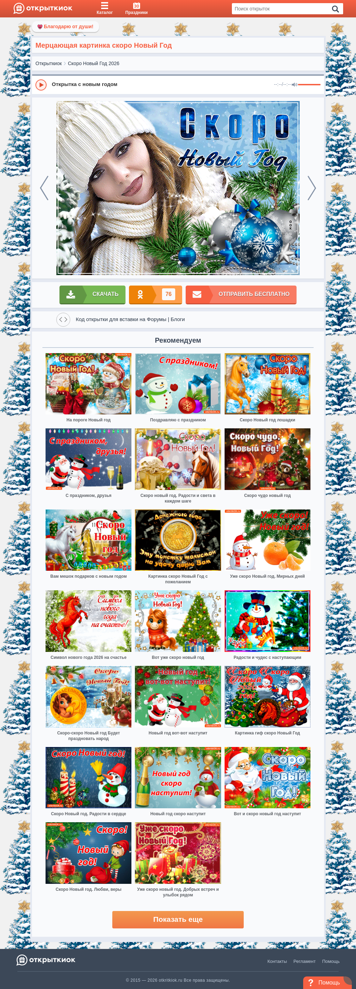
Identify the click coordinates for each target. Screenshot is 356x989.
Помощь (331, 961)
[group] (178, 84)
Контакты (277, 961)
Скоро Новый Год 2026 (93, 63)
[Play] (41, 85)
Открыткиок (48, 63)
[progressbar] (309, 85)
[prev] (44, 188)
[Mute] (294, 84)
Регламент (304, 961)
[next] (311, 188)
